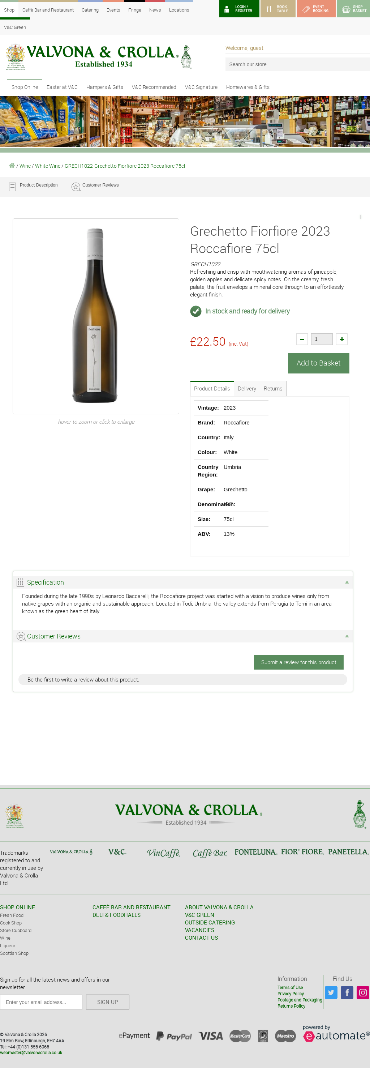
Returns (273, 388)
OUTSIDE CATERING (210, 922)
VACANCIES (199, 929)
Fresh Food (11, 914)
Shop (9, 10)
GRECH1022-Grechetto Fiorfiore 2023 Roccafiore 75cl (125, 165)
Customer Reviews (100, 185)
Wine (25, 165)
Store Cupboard (15, 930)
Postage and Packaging (300, 999)
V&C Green (15, 27)
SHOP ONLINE (17, 906)
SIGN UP (107, 1001)
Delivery (247, 388)
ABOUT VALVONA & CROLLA (219, 906)
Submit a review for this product (298, 661)
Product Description (39, 185)
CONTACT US (201, 937)
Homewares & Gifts (248, 87)
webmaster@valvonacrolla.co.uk (31, 1052)
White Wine (47, 165)
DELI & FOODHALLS (116, 914)
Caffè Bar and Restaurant (48, 10)
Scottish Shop (14, 952)
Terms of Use (290, 987)
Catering (90, 10)
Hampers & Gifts (104, 87)
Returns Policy (291, 1005)
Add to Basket (319, 363)
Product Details (212, 388)
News (155, 10)
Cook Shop (11, 922)
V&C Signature (201, 87)
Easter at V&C (62, 87)
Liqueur (7, 945)
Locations (179, 10)
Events (113, 10)
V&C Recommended (154, 87)
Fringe (134, 10)
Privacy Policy (291, 993)
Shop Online (25, 87)
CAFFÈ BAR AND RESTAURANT (131, 906)
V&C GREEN (199, 914)
